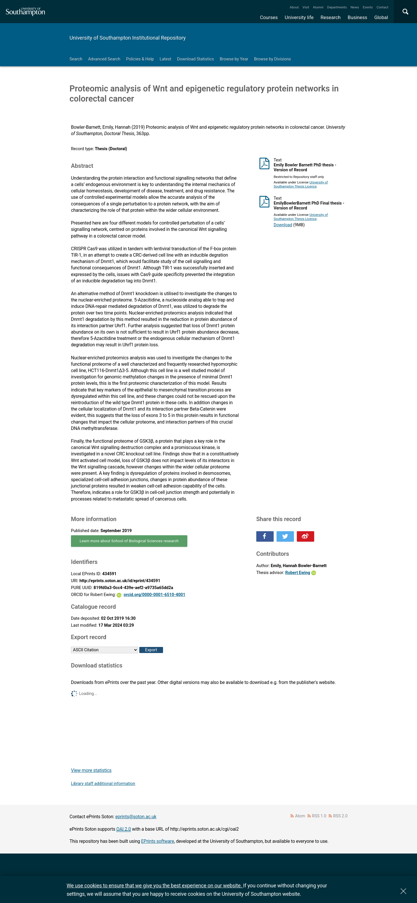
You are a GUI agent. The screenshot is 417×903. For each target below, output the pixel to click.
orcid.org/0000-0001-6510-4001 (154, 594)
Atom (300, 816)
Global (381, 17)
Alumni (318, 7)
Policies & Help (140, 59)
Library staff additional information (103, 783)
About (294, 7)
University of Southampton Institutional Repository (128, 38)
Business (357, 17)
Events (368, 7)
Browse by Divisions (272, 59)
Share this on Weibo (305, 536)
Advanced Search (104, 59)
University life (299, 17)
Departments (337, 7)
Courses (269, 17)
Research (331, 17)
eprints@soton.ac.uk (135, 816)
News (354, 7)
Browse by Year (234, 59)
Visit (306, 7)
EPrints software (157, 841)
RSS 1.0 (319, 816)
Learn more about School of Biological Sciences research (129, 541)
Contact (382, 7)
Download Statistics (195, 59)
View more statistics (91, 770)
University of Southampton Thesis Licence (301, 184)
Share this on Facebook (265, 536)
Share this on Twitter (285, 536)
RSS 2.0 (340, 816)
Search (76, 59)
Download (283, 224)
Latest (165, 59)
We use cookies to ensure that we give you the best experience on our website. (155, 885)
